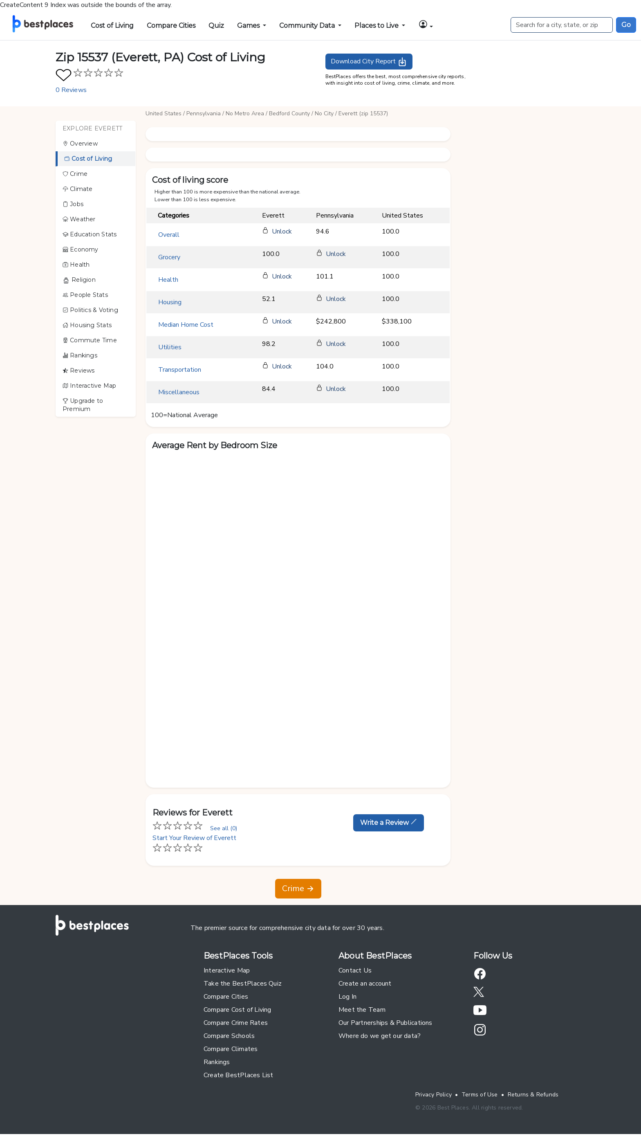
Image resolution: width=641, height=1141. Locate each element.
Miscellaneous (178, 392)
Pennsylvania (203, 113)
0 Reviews (71, 89)
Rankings (80, 355)
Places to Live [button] (377, 25)
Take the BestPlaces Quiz (243, 983)
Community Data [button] (307, 25)
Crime (75, 173)
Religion (79, 280)
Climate (78, 189)
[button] (425, 24)
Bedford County (289, 113)
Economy (81, 249)
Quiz (216, 25)
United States (164, 113)
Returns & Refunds (533, 1094)
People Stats (85, 295)
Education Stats (90, 234)
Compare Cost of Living (237, 1009)
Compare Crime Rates (236, 1022)
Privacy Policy (433, 1094)
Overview (80, 143)
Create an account (365, 983)
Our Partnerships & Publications (385, 1022)
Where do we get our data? (379, 1035)
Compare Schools (229, 1035)
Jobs (73, 204)
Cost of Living (112, 25)
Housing (170, 302)
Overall (168, 234)
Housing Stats (87, 325)
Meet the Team (361, 1009)
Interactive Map (89, 385)
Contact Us (355, 970)
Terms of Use (480, 1094)
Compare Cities (171, 25)
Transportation (179, 369)
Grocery (169, 257)
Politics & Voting (90, 310)
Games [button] (249, 25)
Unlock (282, 231)
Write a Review (388, 822)
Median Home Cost (185, 324)
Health (76, 264)
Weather (79, 219)
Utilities (170, 347)
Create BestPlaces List (238, 1075)
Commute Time (90, 340)
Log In (347, 996)
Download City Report (369, 62)
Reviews (79, 370)
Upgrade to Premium (83, 405)
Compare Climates (231, 1048)
